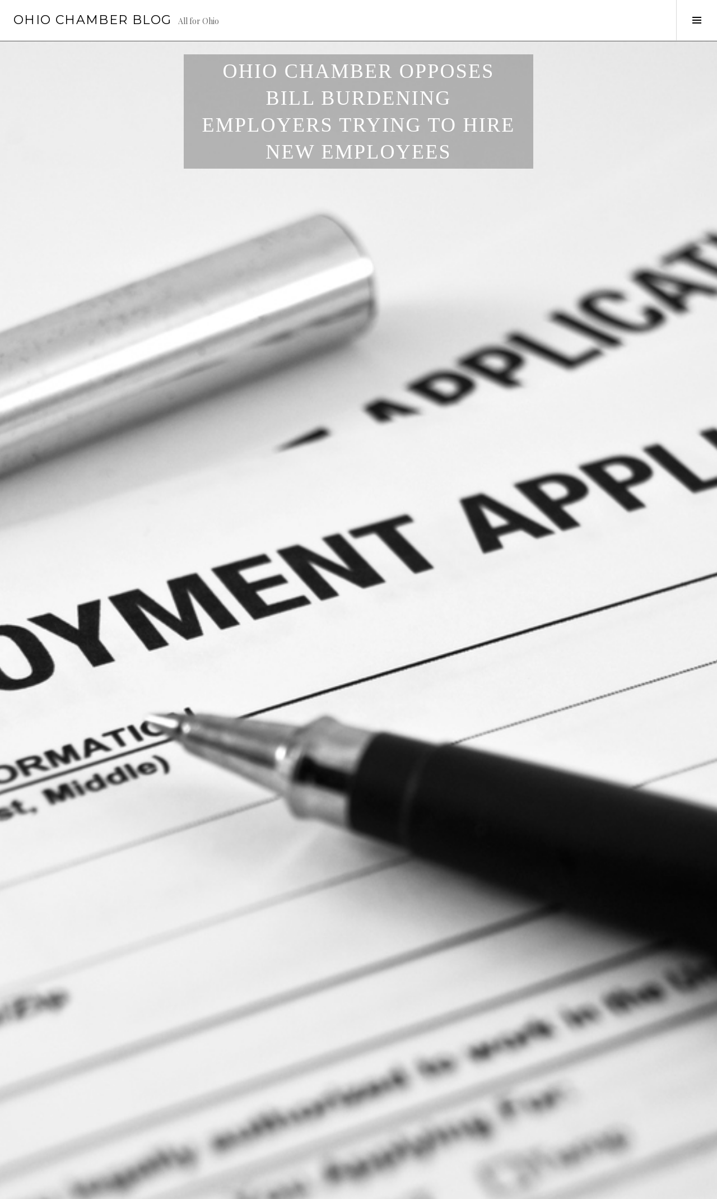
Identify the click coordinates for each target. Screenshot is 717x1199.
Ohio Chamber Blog (92, 19)
